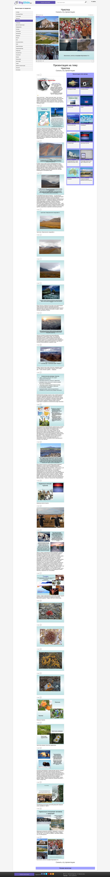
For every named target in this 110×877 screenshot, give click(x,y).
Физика (17, 57)
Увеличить (90, 15)
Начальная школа (19, 42)
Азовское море (70, 107)
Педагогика (18, 51)
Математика (18, 33)
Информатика (18, 27)
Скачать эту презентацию (65, 12)
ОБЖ (17, 44)
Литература (18, 31)
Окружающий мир (19, 48)
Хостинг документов (72, 875)
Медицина (18, 35)
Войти (93, 1)
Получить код (39, 15)
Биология (17, 18)
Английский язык (19, 14)
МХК (17, 40)
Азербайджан (83, 125)
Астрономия (18, 16)
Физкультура (18, 59)
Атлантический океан (72, 125)
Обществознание (19, 46)
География (18, 20)
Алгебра (17, 12)
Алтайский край (71, 143)
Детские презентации (20, 25)
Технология (18, 55)
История (17, 29)
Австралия (70, 179)
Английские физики (85, 89)
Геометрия (18, 22)
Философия (18, 61)
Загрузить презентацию (45, 2)
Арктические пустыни (85, 143)
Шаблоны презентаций (20, 66)
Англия (82, 107)
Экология (17, 68)
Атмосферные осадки (72, 89)
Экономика (18, 70)
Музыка (17, 38)
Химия (17, 64)
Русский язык (18, 53)
